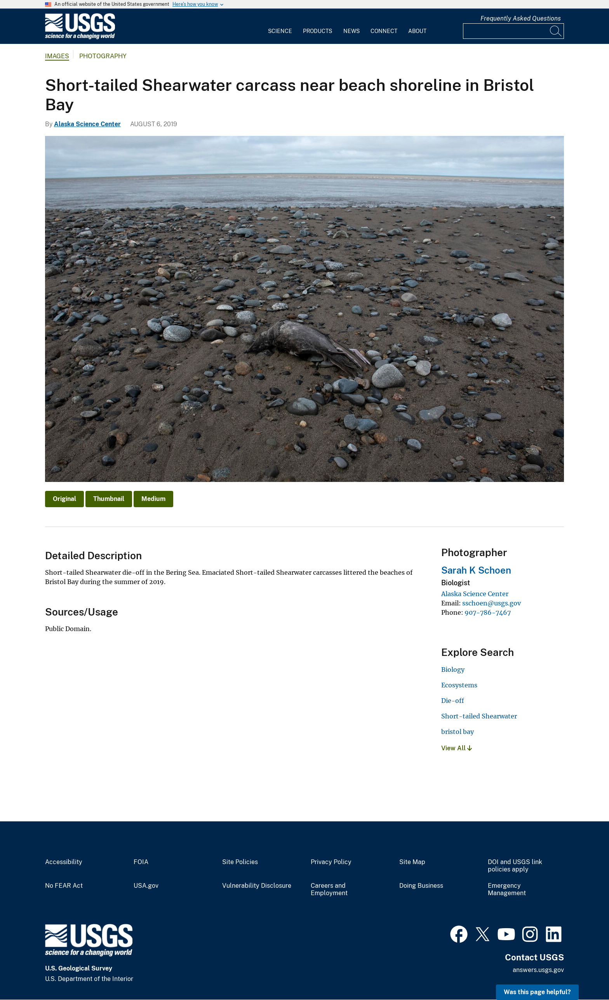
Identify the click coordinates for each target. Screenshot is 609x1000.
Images (57, 56)
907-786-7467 (488, 612)
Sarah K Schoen (476, 570)
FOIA (141, 862)
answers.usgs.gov (538, 970)
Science (280, 31)
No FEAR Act (64, 885)
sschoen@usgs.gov (491, 603)
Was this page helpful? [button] (537, 992)
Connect (384, 31)
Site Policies (240, 862)
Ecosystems (459, 685)
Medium (153, 499)
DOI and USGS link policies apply (515, 866)
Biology (453, 669)
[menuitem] (280, 26)
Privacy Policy (331, 862)
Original (64, 499)
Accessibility (63, 862)
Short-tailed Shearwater (479, 716)
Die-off (452, 700)
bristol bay (457, 732)
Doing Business (421, 885)
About (417, 31)
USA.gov (146, 885)
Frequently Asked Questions (520, 18)
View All (456, 748)
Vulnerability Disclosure (256, 885)
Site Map (412, 862)
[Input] (513, 31)
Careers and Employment (329, 889)
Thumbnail (108, 499)
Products (317, 31)
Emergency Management (507, 889)
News (351, 31)
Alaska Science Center (87, 124)
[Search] (556, 31)
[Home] (80, 37)
